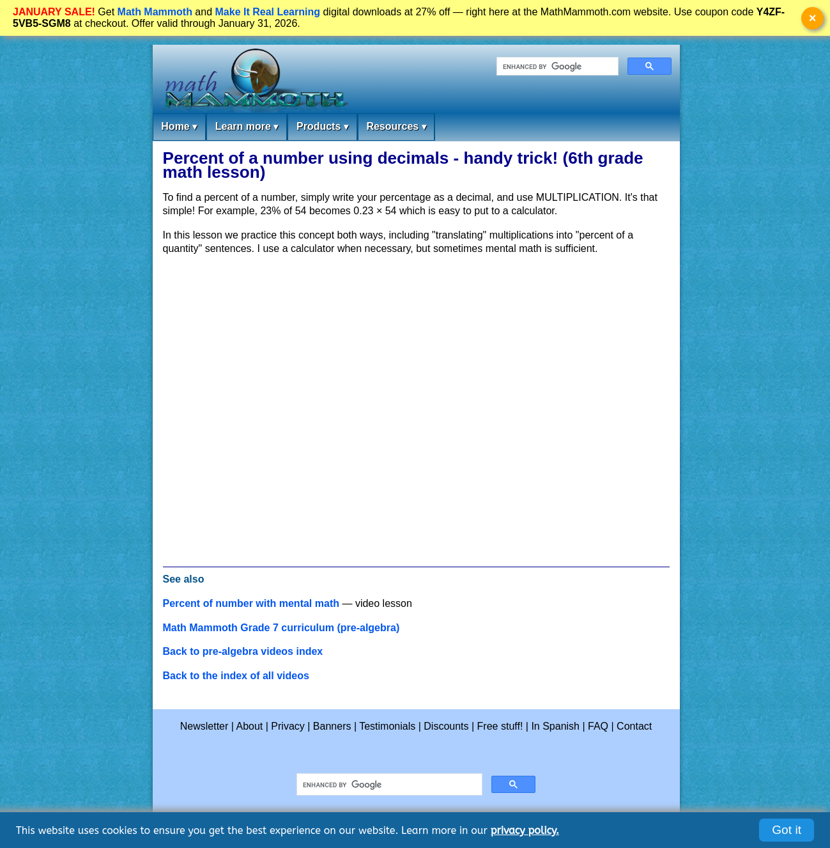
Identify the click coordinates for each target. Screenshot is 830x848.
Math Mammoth (155, 11)
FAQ (598, 726)
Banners (332, 726)
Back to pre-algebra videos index (243, 651)
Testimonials (387, 726)
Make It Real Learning (268, 11)
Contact (634, 726)
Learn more (247, 127)
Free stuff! (500, 726)
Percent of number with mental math (251, 603)
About (249, 726)
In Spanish (555, 726)
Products (322, 127)
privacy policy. (525, 830)
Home (179, 127)
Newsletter (204, 726)
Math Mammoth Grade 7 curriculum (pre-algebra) (281, 627)
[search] (556, 66)
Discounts (446, 726)
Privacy (287, 726)
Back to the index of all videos (236, 675)
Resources (396, 127)
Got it (786, 829)
